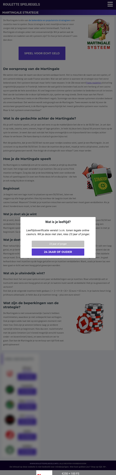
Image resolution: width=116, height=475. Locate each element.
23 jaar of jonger (58, 243)
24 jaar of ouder (58, 252)
